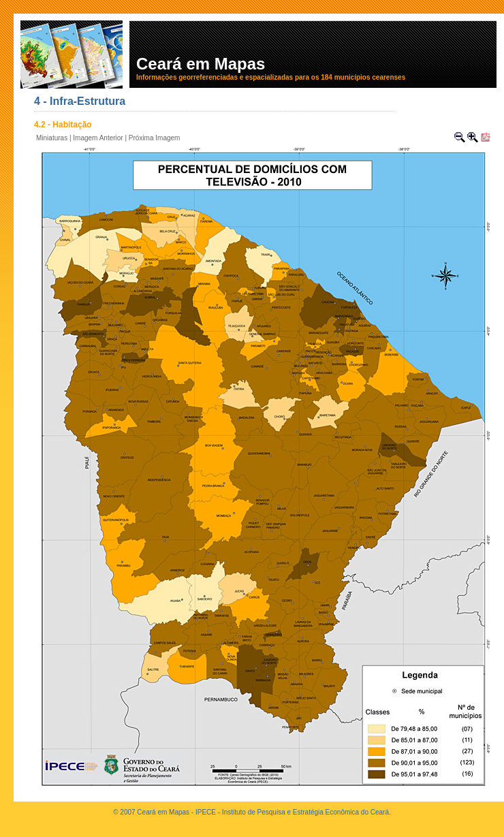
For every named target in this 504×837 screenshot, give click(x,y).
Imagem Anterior (98, 138)
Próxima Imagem (154, 138)
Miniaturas (51, 138)
